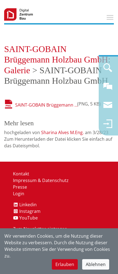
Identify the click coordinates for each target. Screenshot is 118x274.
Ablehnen (96, 264)
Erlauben (64, 264)
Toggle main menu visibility (110, 16)
